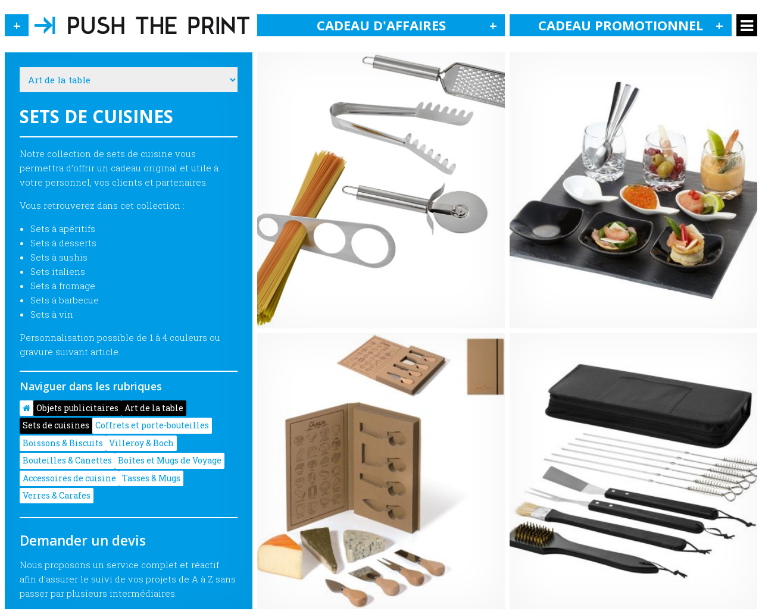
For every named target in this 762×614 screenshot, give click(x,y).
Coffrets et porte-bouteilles (152, 425)
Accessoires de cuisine (69, 478)
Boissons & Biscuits (63, 443)
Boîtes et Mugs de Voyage (169, 460)
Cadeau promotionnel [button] (635, 25)
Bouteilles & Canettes (67, 460)
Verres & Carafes (56, 495)
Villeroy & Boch (141, 443)
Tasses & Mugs (151, 478)
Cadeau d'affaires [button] (411, 25)
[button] (17, 25)
